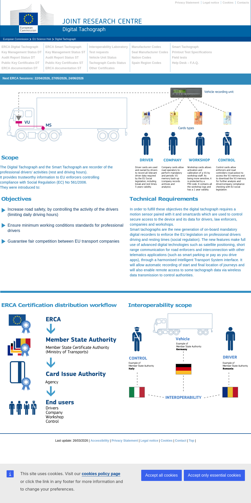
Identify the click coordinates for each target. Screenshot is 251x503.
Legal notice (211, 2)
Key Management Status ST (65, 52)
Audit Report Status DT (18, 57)
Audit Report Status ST (62, 57)
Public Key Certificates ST (64, 63)
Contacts (243, 2)
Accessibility (100, 440)
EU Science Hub (41, 39)
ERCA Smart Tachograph (63, 47)
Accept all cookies (161, 475)
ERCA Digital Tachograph (20, 47)
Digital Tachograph (65, 39)
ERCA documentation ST (63, 68)
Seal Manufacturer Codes (150, 52)
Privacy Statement (187, 2)
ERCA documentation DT (20, 68)
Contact (180, 440)
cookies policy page (101, 474)
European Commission (16, 39)
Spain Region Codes (146, 63)
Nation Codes (141, 57)
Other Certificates (102, 68)
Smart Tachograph (185, 47)
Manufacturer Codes (146, 47)
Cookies (228, 2)
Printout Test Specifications (192, 52)
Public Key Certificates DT (20, 63)
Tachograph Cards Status (107, 63)
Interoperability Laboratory (108, 47)
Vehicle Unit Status (102, 57)
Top (191, 440)
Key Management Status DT (22, 52)
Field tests (179, 57)
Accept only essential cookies (214, 475)
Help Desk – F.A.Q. (185, 63)
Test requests (99, 52)
